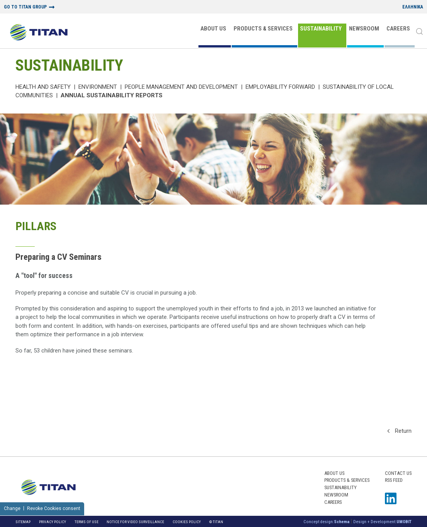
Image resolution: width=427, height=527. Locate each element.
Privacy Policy (52, 522)
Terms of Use (86, 522)
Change (12, 508)
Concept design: (326, 521)
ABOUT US (213, 28)
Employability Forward (280, 86)
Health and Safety (43, 86)
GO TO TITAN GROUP (25, 7)
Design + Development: (382, 521)
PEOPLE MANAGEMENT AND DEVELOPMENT (181, 86)
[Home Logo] (39, 33)
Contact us (398, 473)
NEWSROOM (364, 28)
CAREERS (398, 28)
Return (399, 430)
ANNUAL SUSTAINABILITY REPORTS (112, 95)
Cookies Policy (187, 522)
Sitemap (22, 522)
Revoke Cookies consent (53, 508)
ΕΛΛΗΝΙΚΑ (412, 7)
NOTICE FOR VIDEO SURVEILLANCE (135, 522)
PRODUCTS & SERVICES (263, 28)
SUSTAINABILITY (321, 28)
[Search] (419, 32)
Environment (97, 86)
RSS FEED (394, 480)
